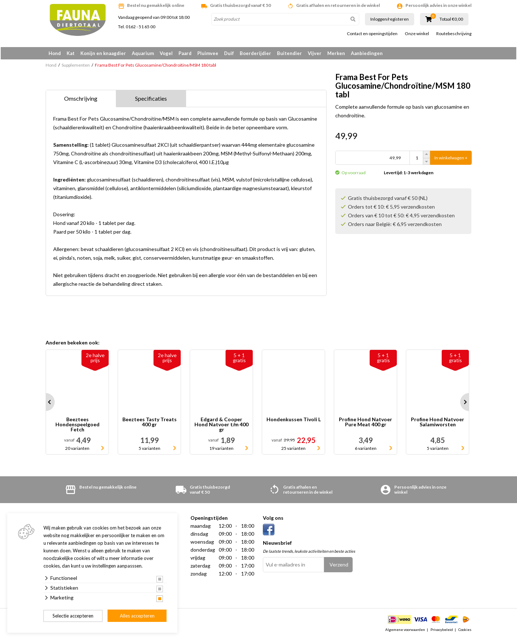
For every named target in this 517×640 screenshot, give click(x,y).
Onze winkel (417, 34)
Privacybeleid (441, 630)
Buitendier (289, 53)
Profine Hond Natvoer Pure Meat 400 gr (365, 423)
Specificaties (151, 99)
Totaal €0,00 (451, 19)
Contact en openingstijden (372, 34)
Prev (46, 403)
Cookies (464, 630)
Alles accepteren (137, 616)
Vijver (314, 53)
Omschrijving (80, 99)
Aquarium (143, 53)
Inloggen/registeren (389, 19)
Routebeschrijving (453, 34)
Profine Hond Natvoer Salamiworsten (437, 423)
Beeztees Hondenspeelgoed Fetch (77, 426)
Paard (185, 53)
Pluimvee (207, 53)
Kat (71, 53)
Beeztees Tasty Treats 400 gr (149, 423)
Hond (55, 53)
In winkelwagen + (450, 159)
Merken (336, 53)
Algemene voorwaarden (405, 630)
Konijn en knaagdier (103, 53)
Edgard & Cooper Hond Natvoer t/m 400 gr (221, 426)
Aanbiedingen (367, 53)
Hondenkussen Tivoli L (293, 421)
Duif (229, 53)
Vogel (166, 53)
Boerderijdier (255, 53)
